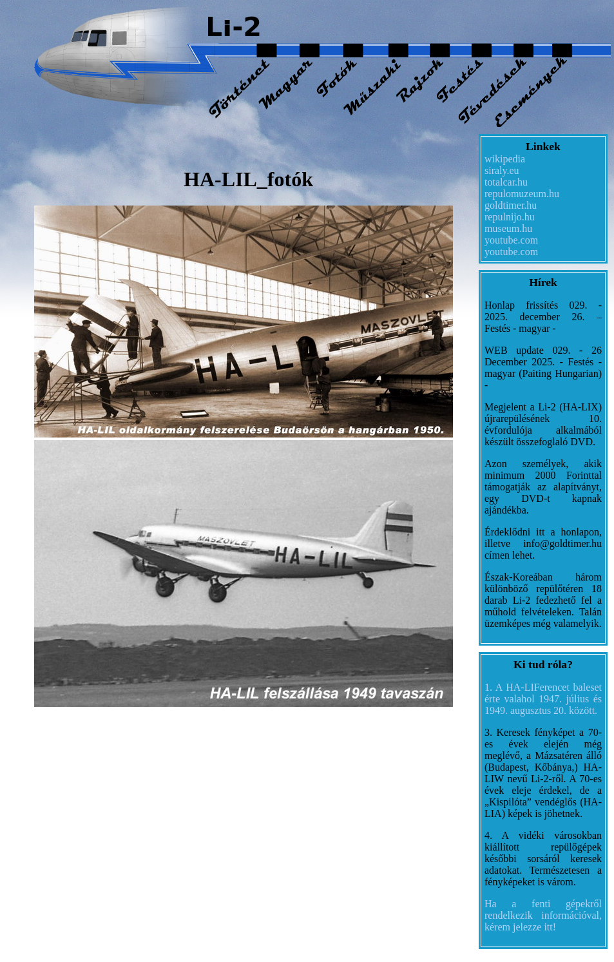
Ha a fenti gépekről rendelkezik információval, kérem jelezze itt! (543, 915)
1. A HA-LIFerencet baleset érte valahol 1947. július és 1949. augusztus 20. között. (543, 699)
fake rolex (90, 714)
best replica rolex (243, 714)
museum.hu (508, 228)
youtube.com (511, 240)
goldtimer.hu (510, 205)
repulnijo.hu (509, 216)
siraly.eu (501, 170)
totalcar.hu (506, 182)
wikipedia (504, 158)
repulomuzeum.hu (521, 193)
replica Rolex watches (160, 714)
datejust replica (36, 714)
